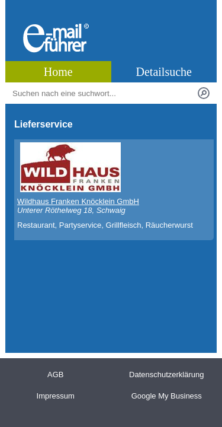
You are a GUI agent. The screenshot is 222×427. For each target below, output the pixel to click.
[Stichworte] (102, 93)
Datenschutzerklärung (166, 374)
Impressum (56, 395)
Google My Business (166, 395)
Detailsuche (164, 71)
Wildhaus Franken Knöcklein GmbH (78, 201)
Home (58, 71)
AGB (55, 374)
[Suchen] (204, 93)
